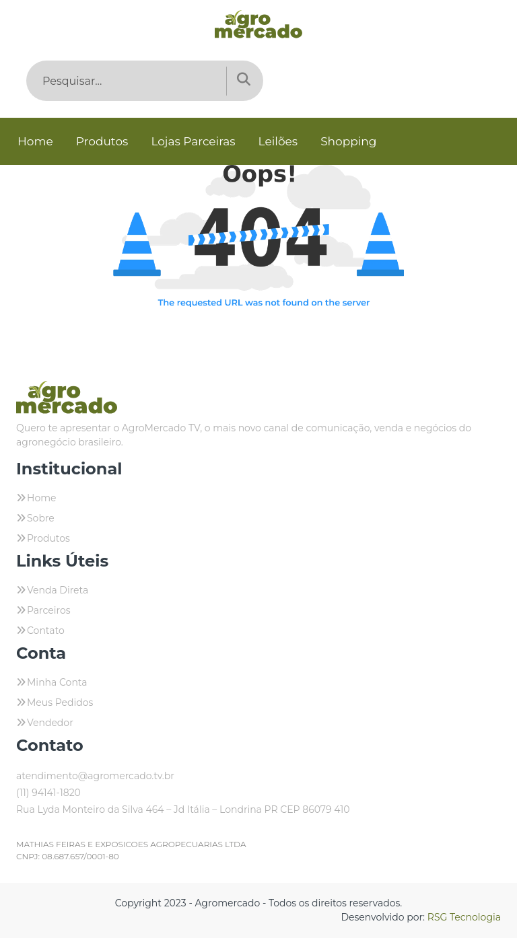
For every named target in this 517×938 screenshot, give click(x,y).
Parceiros (49, 610)
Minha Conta (57, 682)
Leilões (278, 141)
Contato (46, 630)
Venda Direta (57, 590)
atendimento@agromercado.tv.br (95, 776)
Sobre (41, 518)
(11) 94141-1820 (48, 793)
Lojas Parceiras (193, 141)
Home (35, 141)
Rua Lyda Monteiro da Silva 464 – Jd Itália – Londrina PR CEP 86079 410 (183, 809)
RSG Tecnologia (464, 917)
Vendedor (50, 723)
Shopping (348, 141)
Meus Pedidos (60, 702)
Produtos (102, 141)
